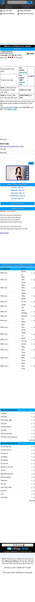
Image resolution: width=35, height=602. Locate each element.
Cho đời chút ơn (6, 428)
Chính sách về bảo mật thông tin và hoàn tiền (17, 574)
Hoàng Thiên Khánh (23, 297)
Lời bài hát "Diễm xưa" (18, 210)
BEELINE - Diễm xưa (17, 200)
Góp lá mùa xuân (6, 435)
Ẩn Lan (23, 303)
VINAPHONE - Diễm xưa (17, 194)
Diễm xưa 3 (4, 367)
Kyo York (24, 317)
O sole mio (4, 455)
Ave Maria (4, 458)
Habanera (4, 482)
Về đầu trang (17, 546)
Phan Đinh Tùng (23, 289)
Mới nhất (8, 6)
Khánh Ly (23, 274)
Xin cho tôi (4, 465)
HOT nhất (26, 8)
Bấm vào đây (12, 109)
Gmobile (8, 43)
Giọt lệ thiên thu (6, 448)
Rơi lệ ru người (6, 478)
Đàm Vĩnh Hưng (23, 281)
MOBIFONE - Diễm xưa (17, 191)
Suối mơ (3, 492)
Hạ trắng (3, 418)
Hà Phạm (23, 322)
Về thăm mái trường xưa (9, 438)
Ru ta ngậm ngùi (6, 421)
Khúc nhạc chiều (6, 488)
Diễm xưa (23, 43)
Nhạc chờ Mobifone (25, 10)
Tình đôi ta (4, 499)
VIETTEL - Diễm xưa (17, 189)
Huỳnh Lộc (23, 307)
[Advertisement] (17, 391)
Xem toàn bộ (4, 234)
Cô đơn (3, 472)
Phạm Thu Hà (16, 43)
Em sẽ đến (4, 461)
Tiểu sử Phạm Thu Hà (17, 205)
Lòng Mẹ (3, 414)
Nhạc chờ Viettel (7, 10)
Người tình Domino (7, 475)
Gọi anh (3, 485)
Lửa (2, 495)
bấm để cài (23, 72)
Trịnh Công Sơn (11, 212)
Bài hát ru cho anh (7, 468)
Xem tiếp (32, 441)
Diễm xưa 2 (4, 359)
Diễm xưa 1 (4, 328)
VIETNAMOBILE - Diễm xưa (17, 197)
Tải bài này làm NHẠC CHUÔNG (9, 107)
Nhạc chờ (2, 43)
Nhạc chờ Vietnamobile (26, 13)
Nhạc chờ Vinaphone (9, 13)
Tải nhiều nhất (26, 6)
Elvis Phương (24, 313)
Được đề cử (8, 8)
